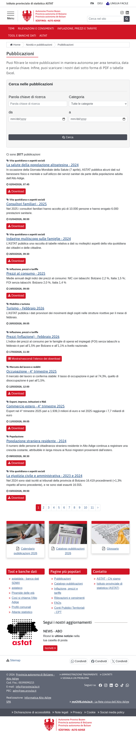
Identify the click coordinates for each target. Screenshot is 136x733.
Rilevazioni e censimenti (36, 28)
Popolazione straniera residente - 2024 (36, 441)
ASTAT (43, 35)
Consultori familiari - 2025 (26, 204)
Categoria (76, 97)
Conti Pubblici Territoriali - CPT (69, 610)
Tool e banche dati (22, 35)
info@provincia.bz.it (27, 686)
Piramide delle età (23, 592)
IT (92, 3)
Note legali (60, 712)
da (13, 111)
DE (100, 3)
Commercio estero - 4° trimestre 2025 (35, 406)
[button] (122, 12)
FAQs (57, 602)
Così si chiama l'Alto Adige (24, 600)
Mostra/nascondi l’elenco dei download (34, 358)
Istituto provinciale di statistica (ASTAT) (109, 585)
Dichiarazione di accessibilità (31, 712)
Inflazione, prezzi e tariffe (77, 28)
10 (85, 507)
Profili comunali (21, 607)
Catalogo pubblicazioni (68, 583)
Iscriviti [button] (50, 648)
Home (15, 44)
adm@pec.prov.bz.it (24, 690)
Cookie (89, 712)
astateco (17, 587)
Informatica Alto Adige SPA (28, 699)
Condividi (78, 661)
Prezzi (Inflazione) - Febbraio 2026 (33, 336)
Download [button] (16, 191)
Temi (11, 28)
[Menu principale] (10, 16)
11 (92, 507)
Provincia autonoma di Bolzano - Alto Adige (30, 676)
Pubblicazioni (62, 578)
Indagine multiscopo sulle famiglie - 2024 (38, 239)
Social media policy (111, 712)
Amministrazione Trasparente (79, 674)
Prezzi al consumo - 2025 (25, 273)
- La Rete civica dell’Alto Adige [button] (99, 701)
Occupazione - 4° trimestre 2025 (31, 371)
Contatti (106, 674)
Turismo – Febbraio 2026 (25, 308)
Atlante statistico (22, 612)
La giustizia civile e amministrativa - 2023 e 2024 (44, 476)
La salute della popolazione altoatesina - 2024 (42, 165)
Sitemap (15, 660)
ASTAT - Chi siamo (108, 578)
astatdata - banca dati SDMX (25, 580)
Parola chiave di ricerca (27, 97)
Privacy (76, 712)
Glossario (113, 548)
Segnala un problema (75, 678)
